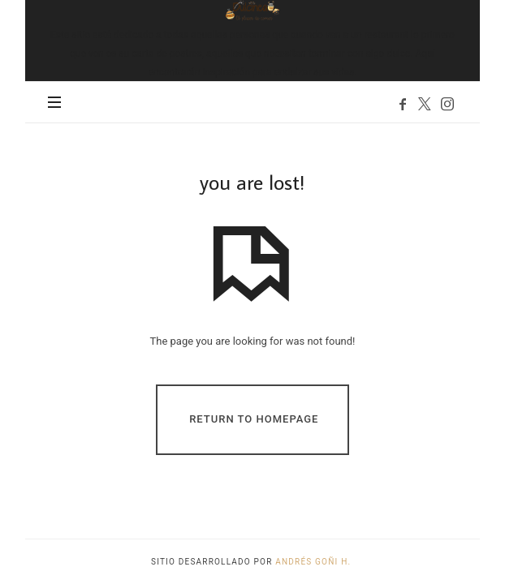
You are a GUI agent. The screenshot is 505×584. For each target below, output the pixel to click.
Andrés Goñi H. (314, 561)
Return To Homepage (253, 419)
